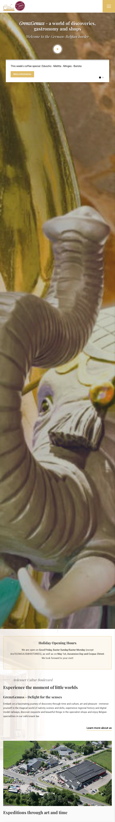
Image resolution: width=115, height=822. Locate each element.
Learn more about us (99, 727)
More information (22, 74)
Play (58, 49)
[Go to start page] (14, 6)
